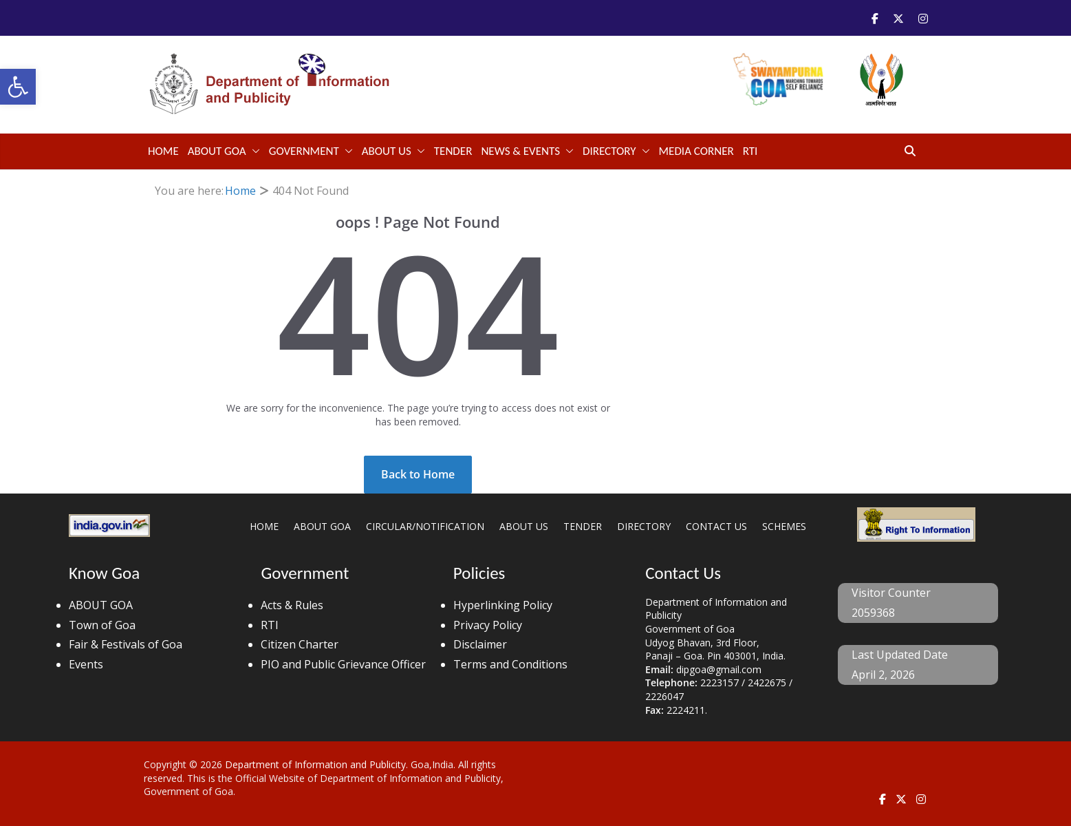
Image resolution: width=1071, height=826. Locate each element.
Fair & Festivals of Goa (125, 644)
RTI (750, 151)
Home (163, 151)
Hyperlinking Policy (502, 605)
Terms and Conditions (510, 664)
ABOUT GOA (217, 151)
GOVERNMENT (304, 151)
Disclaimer (480, 644)
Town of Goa (102, 625)
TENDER (453, 151)
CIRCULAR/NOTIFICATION (425, 526)
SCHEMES (784, 526)
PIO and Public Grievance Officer (343, 664)
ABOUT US (386, 151)
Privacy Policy (487, 625)
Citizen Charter (299, 644)
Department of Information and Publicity (315, 764)
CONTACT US (716, 526)
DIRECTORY (609, 151)
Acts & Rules (292, 605)
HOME (264, 526)
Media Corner (696, 151)
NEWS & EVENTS (520, 151)
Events (86, 664)
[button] (18, 87)
